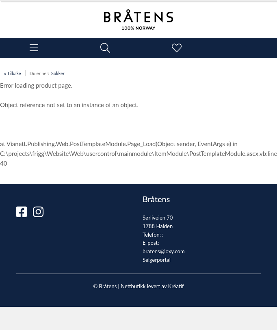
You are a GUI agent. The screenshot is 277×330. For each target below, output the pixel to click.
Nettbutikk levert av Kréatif (152, 286)
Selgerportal (157, 260)
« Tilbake (12, 73)
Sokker (58, 73)
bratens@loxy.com (164, 251)
